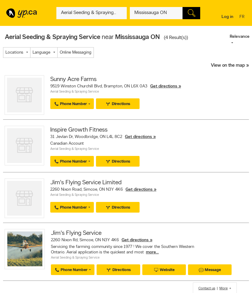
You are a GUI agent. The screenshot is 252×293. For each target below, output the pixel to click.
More (223, 288)
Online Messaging (75, 52)
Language (41, 52)
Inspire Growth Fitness (79, 130)
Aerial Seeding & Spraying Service (74, 92)
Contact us (206, 288)
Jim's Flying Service (76, 233)
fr (243, 17)
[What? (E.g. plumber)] (91, 13)
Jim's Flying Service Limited (86, 183)
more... (152, 252)
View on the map (228, 65)
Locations (14, 52)
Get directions (163, 86)
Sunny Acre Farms (73, 79)
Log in (227, 17)
